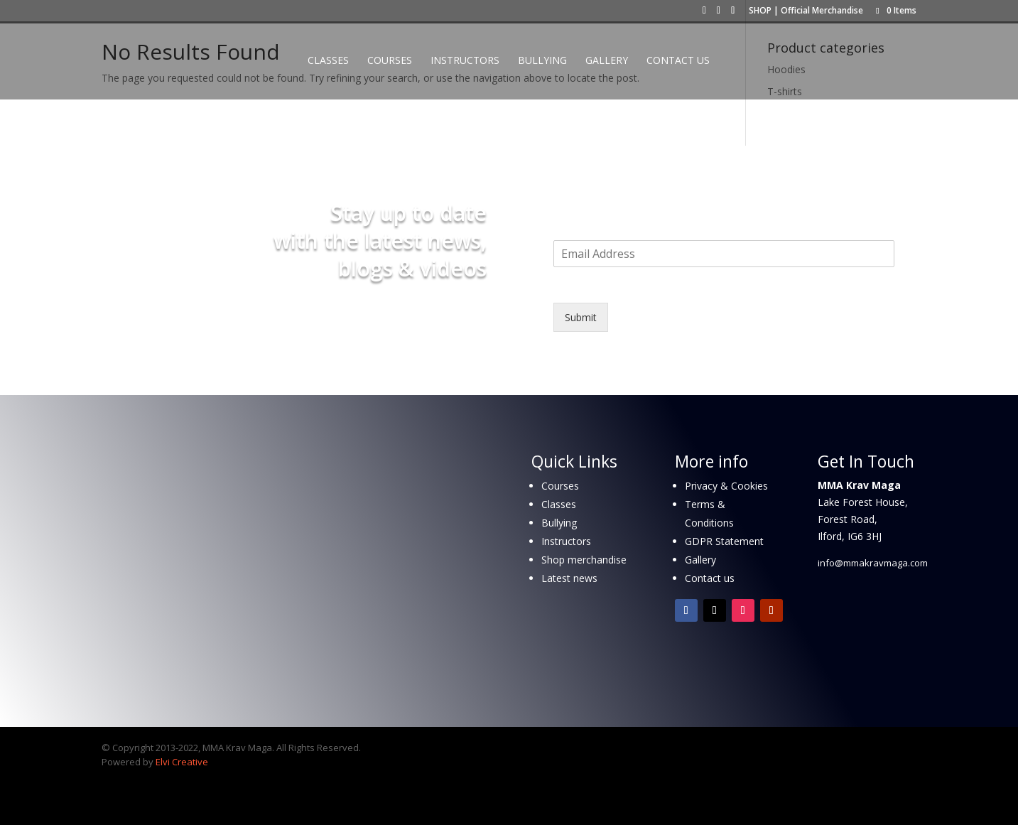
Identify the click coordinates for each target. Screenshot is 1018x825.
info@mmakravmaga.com (873, 562)
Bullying (542, 61)
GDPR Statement (724, 541)
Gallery (606, 61)
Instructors (465, 61)
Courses (389, 61)
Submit (581, 317)
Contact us (710, 578)
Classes (328, 61)
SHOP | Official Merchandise (806, 11)
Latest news (569, 578)
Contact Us (678, 61)
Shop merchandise (584, 559)
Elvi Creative (182, 761)
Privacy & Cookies (726, 485)
